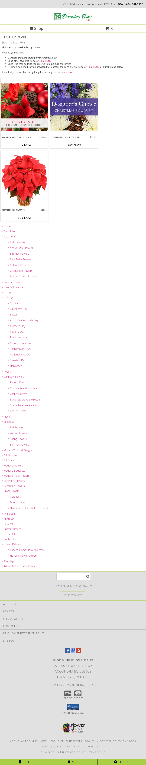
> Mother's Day (16, 326)
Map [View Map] (73, 762)
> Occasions (9, 236)
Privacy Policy (50, 752)
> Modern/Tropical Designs (17, 450)
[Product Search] (73, 576)
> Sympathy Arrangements (22, 405)
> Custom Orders (11, 529)
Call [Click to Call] (24, 762)
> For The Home (17, 411)
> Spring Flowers (17, 439)
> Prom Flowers (10, 491)
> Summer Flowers (18, 444)
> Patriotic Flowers (12, 282)
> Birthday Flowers (18, 253)
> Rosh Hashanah (18, 337)
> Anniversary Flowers (20, 248)
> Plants (6, 416)
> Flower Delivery (11, 544)
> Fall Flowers (15, 427)
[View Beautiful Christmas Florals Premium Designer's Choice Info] (24, 107)
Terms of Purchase (74, 752)
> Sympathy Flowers (13, 376)
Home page (45, 60)
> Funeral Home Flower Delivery (26, 550)
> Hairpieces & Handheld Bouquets (28, 508)
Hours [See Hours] (121, 762)
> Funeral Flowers (18, 382)
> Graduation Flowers (20, 271)
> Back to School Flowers (22, 276)
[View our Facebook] (67, 652)
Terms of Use (97, 752)
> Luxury (6, 292)
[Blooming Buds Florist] (73, 20)
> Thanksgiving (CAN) (20, 349)
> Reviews (7, 524)
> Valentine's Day (17, 309)
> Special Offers (10, 534)
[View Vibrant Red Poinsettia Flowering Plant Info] (24, 179)
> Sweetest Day (17, 360)
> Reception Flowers (13, 486)
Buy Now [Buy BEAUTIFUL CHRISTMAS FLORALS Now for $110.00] (24, 145)
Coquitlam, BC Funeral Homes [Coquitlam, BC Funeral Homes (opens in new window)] (29, 741)
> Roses (6, 371)
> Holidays (7, 297)
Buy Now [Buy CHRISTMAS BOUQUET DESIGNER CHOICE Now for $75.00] (74, 145)
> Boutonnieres (17, 502)
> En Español (9, 513)
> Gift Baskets (9, 455)
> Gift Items (8, 460)
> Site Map (8, 561)
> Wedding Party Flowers (15, 475)
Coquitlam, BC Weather (55, 746)
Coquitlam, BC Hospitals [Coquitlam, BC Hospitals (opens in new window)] (66, 741)
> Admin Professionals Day (23, 320)
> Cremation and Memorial (23, 388)
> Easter (12, 314)
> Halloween (15, 366)
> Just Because (16, 242)
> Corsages (14, 496)
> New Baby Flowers (19, 259)
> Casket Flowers (17, 394)
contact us (66, 72)
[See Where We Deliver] (73, 594)
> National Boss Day (19, 354)
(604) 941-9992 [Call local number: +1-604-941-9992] (134, 4)
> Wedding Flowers (12, 465)
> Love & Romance (12, 287)
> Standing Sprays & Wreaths (24, 399)
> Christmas (14, 303)
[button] (73, 707)
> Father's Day (16, 331)
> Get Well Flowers (18, 265)
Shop (36, 28)
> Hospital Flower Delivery (22, 555)
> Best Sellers (9, 231)
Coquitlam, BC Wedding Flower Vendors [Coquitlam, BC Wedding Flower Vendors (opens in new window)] (110, 741)
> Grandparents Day (19, 343)
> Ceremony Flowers (13, 481)
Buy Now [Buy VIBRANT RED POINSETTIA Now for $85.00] (24, 218)
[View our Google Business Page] (73, 652)
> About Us (8, 519)
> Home (6, 226)
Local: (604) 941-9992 (73, 677)
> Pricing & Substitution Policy (18, 566)
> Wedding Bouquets (13, 470)
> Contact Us (9, 539)
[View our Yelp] (78, 652)
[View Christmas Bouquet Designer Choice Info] (74, 107)
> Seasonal (8, 422)
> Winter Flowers (17, 433)
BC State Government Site (89, 746)
